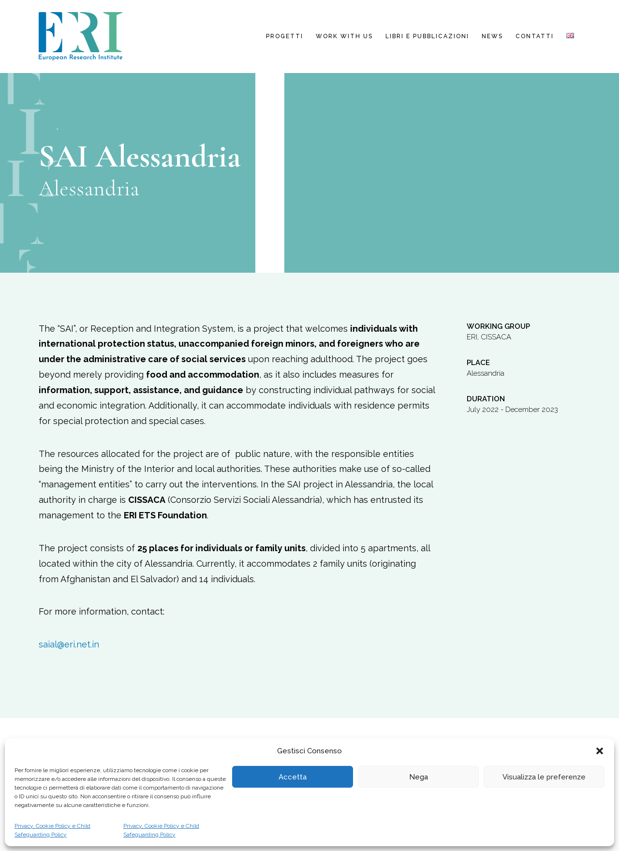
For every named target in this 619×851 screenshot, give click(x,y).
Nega (418, 777)
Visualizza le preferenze (544, 777)
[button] (599, 751)
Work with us (344, 36)
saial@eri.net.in (69, 644)
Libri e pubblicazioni (427, 36)
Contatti (535, 36)
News (492, 36)
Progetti (284, 36)
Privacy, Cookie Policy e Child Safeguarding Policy (52, 830)
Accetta (293, 777)
